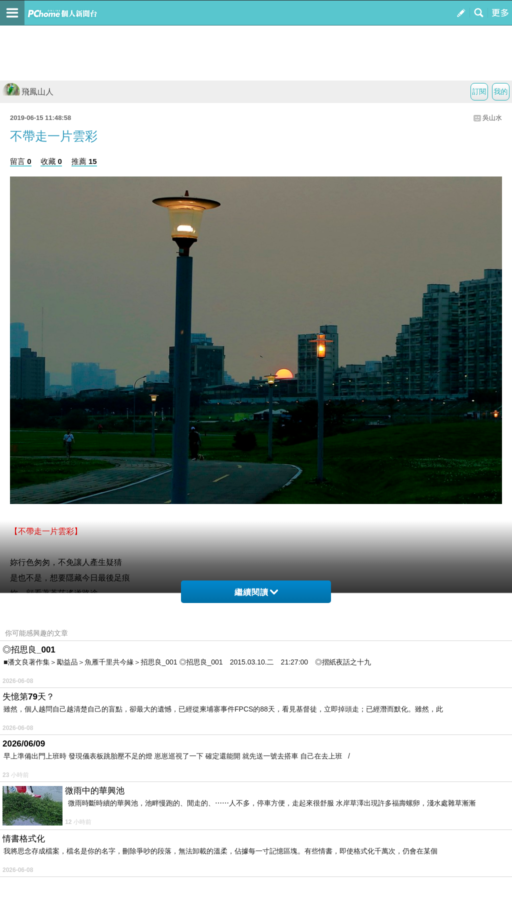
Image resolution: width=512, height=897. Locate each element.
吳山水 (492, 118)
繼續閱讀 (256, 592)
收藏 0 (51, 161)
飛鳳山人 (28, 91)
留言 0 (21, 161)
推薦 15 (84, 161)
